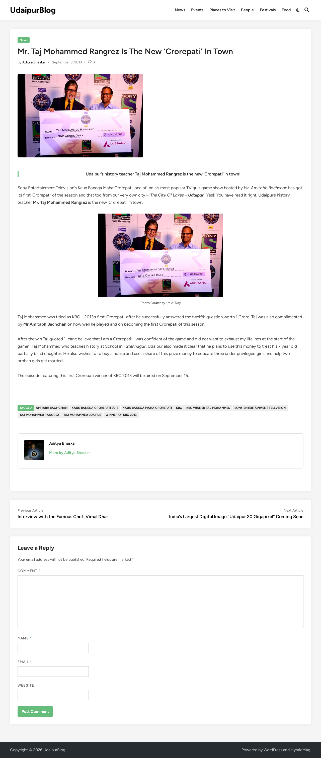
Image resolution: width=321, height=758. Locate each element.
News (180, 10)
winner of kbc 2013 (121, 415)
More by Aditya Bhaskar (69, 452)
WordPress (273, 749)
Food (286, 10)
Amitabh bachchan (51, 408)
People (247, 10)
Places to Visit (222, 10)
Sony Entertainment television (260, 408)
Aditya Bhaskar (34, 62)
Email (25, 662)
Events (197, 10)
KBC (179, 408)
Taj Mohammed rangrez (39, 415)
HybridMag (300, 749)
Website (26, 685)
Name (25, 638)
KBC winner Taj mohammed (208, 408)
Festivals (268, 10)
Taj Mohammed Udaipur (82, 415)
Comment (29, 571)
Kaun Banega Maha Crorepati (147, 408)
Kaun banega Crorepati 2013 (95, 408)
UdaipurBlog (33, 10)
